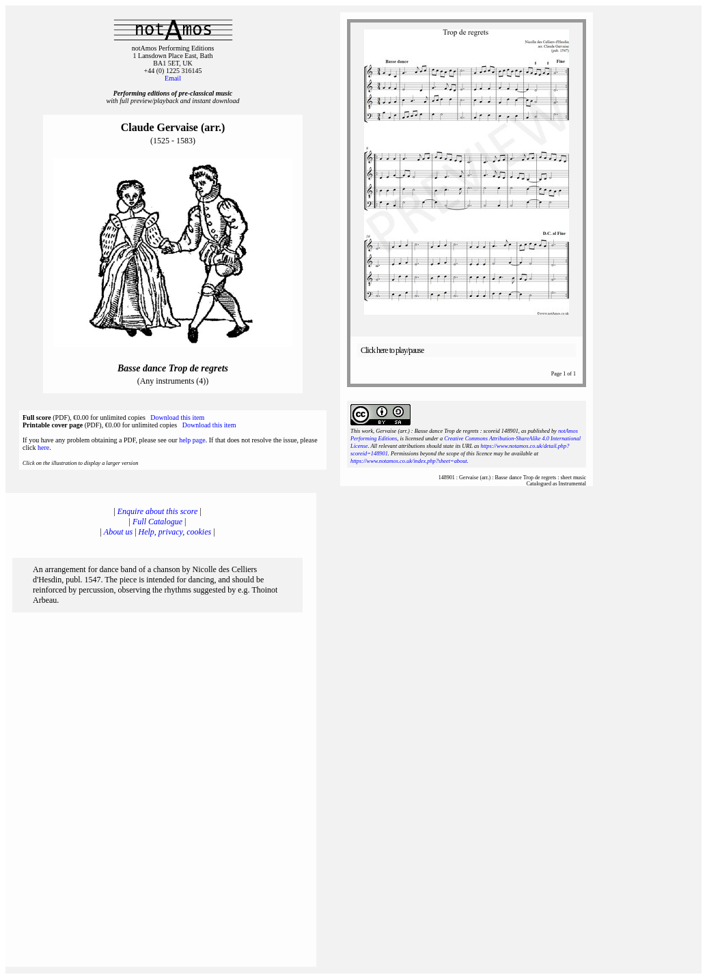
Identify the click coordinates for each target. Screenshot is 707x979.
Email (173, 78)
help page (192, 440)
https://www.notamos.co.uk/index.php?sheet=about (408, 461)
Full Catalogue (157, 521)
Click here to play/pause (392, 350)
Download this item (177, 417)
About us (118, 532)
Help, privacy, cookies (175, 532)
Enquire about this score (157, 511)
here (43, 447)
